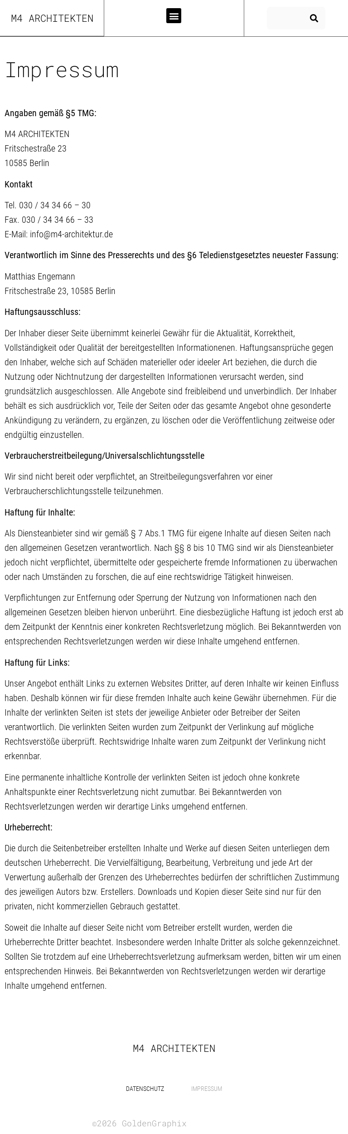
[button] (173, 15)
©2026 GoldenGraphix (139, 1123)
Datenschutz (145, 1088)
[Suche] (314, 18)
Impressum (206, 1088)
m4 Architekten (52, 18)
